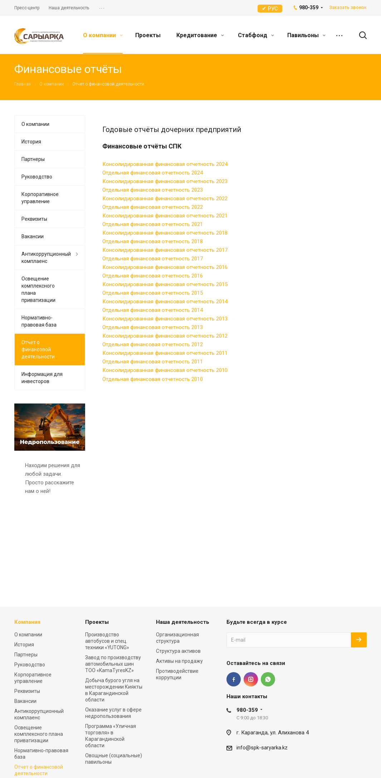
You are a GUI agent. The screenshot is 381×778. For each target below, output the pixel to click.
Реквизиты (34, 219)
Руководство (36, 177)
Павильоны (306, 35)
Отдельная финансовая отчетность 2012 (152, 344)
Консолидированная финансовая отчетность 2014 (165, 301)
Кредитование (200, 35)
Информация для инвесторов (42, 377)
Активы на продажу (179, 661)
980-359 (247, 710)
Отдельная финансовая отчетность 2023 (152, 190)
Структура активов (178, 651)
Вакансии (32, 236)
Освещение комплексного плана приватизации (38, 289)
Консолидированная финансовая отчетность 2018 (165, 233)
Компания (27, 622)
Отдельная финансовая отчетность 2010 (152, 379)
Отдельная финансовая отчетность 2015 (152, 293)
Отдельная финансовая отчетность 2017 (152, 258)
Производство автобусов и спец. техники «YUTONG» (107, 641)
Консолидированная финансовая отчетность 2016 (165, 267)
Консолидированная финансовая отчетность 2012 (165, 336)
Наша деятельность (182, 622)
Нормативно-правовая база (39, 321)
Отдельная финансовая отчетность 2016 (152, 276)
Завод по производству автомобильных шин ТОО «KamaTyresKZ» (113, 664)
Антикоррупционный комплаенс (46, 257)
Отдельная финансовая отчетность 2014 (152, 310)
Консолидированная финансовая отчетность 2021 (165, 215)
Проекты (148, 35)
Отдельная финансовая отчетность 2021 (152, 224)
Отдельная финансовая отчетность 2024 (152, 173)
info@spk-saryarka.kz (262, 747)
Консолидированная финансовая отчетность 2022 (165, 198)
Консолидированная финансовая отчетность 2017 (165, 250)
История (31, 142)
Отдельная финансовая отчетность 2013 (152, 327)
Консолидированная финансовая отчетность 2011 (165, 353)
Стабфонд (256, 35)
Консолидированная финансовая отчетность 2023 (165, 181)
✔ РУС (270, 8)
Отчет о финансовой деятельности (38, 349)
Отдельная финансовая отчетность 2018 (152, 241)
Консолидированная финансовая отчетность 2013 (165, 318)
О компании (103, 35)
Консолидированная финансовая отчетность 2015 (165, 284)
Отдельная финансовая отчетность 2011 (152, 361)
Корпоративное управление (40, 197)
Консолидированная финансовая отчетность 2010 (165, 370)
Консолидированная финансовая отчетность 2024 (165, 164)
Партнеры (33, 159)
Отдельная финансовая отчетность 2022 (152, 207)
